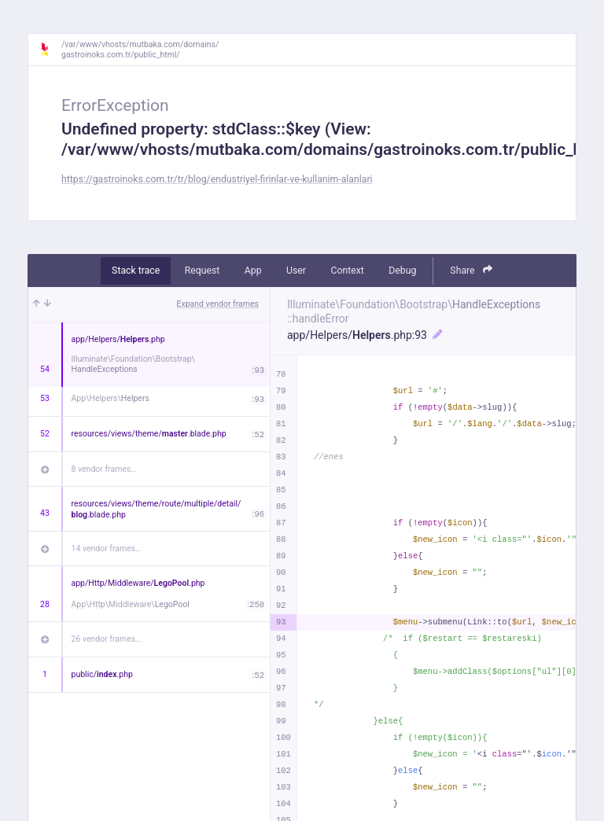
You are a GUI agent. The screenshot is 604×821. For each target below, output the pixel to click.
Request (202, 270)
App (253, 270)
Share (471, 270)
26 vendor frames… (107, 639)
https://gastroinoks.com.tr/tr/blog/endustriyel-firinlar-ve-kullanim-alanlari (217, 179)
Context (346, 270)
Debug (402, 270)
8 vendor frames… (104, 469)
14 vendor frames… (107, 548)
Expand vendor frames (218, 304)
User (296, 270)
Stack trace (136, 270)
